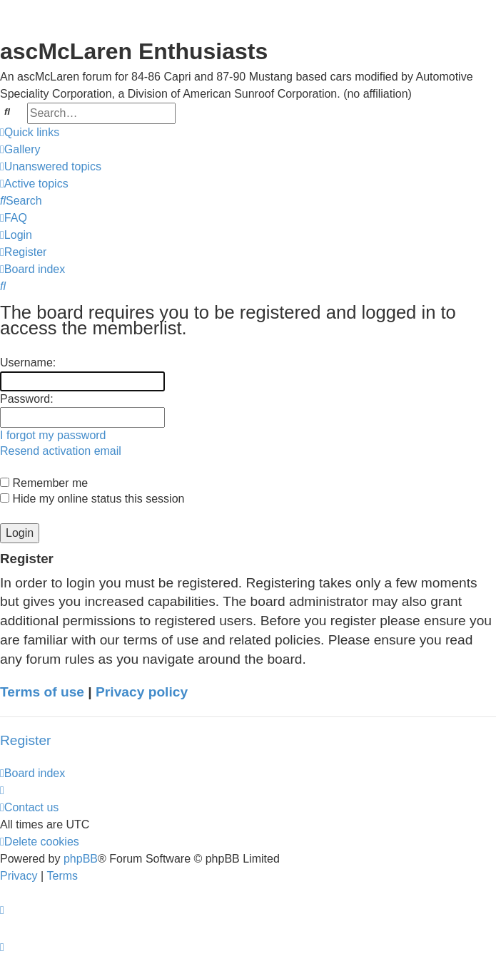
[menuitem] (20, 149)
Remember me (44, 483)
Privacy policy (142, 691)
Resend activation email (60, 451)
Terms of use (42, 691)
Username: (28, 362)
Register (25, 740)
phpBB (81, 859)
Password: (27, 399)
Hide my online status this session (92, 499)
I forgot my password (53, 435)
